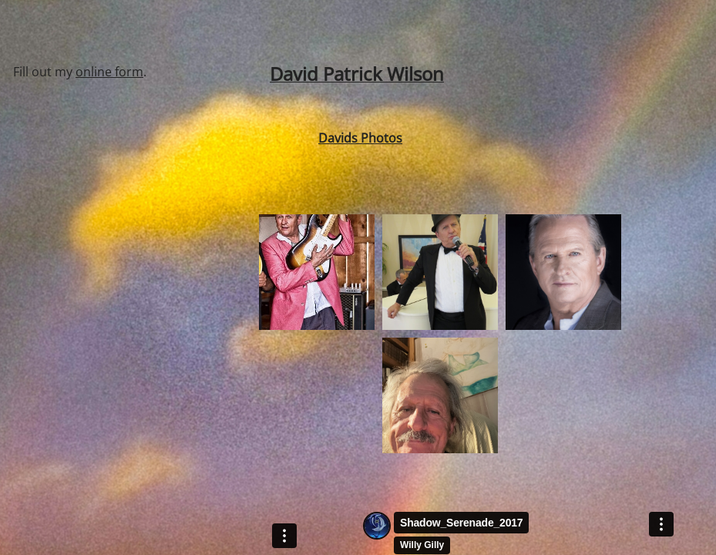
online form (109, 71)
